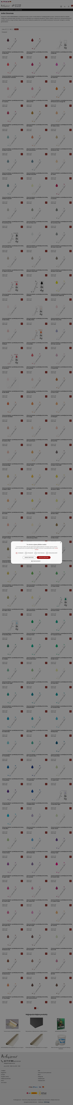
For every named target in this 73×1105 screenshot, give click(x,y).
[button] (36, 561)
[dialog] (36, 552)
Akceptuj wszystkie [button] (43, 557)
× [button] (60, 542)
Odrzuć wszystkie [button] (29, 557)
